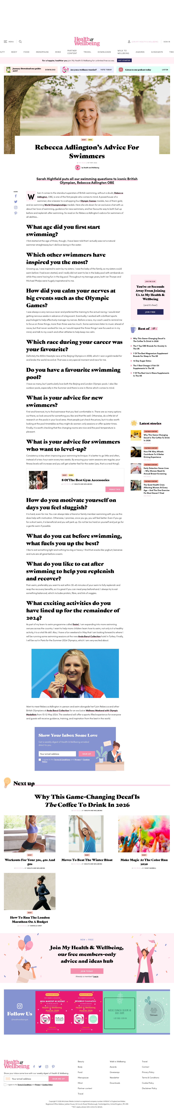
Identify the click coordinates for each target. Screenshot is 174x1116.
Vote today (106, 70)
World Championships (55, 205)
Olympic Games (88, 201)
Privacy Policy (148, 1072)
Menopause (42, 52)
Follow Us (20, 1018)
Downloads (104, 52)
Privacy (78, 760)
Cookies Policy (47, 1084)
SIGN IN (167, 42)
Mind (58, 52)
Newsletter (114, 1077)
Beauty (81, 1061)
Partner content (72, 52)
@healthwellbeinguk (20, 1025)
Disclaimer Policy (149, 1088)
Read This (114, 490)
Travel (87, 52)
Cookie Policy (148, 1082)
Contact (145, 1066)
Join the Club (150, 282)
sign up (87, 754)
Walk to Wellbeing (123, 52)
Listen (165, 70)
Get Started (124, 61)
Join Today (87, 976)
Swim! (76, 625)
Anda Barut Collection (89, 637)
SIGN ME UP (58, 1078)
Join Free (150, 313)
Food (27, 52)
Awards (140, 52)
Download (50, 70)
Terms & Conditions (62, 760)
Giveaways (157, 52)
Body (14, 52)
